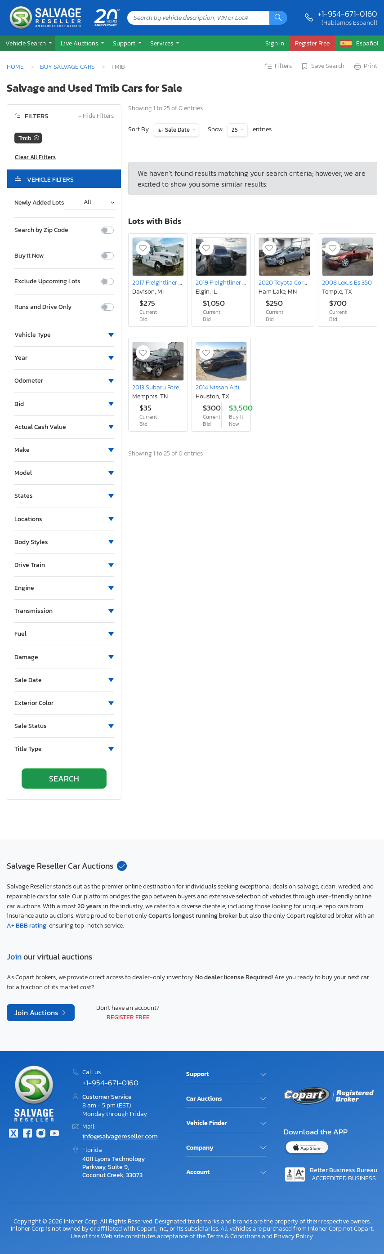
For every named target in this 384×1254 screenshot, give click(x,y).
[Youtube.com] (54, 1134)
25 (235, 129)
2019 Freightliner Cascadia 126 (236, 282)
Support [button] (125, 43)
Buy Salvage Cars (67, 66)
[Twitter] (13, 1134)
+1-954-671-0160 (347, 14)
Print (365, 66)
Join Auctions (37, 1012)
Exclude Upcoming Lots (47, 281)
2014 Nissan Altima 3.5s (227, 387)
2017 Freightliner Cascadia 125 (172, 282)
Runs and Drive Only (42, 307)
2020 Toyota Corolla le (290, 282)
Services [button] (162, 43)
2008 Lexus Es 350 (347, 282)
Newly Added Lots (39, 203)
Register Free (128, 1017)
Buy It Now (29, 256)
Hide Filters (96, 116)
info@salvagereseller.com (120, 1136)
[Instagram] (41, 1134)
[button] (27, 43)
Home (15, 66)
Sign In (274, 43)
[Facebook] (27, 1134)
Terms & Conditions (233, 1236)
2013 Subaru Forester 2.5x (166, 387)
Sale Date (177, 129)
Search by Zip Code (41, 230)
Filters (278, 66)
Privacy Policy (293, 1236)
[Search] (278, 18)
